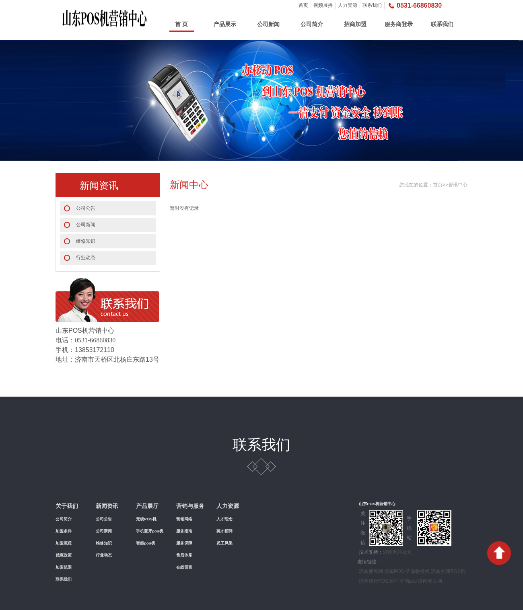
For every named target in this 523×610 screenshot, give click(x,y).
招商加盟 (355, 24)
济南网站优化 (397, 552)
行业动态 (85, 257)
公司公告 (85, 208)
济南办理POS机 (448, 571)
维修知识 (85, 241)
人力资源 (347, 5)
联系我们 (372, 5)
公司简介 (312, 24)
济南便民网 (371, 571)
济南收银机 (418, 571)
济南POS (394, 571)
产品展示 (225, 24)
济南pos (408, 581)
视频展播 (323, 5)
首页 (303, 5)
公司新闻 (268, 24)
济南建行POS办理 (378, 581)
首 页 (181, 24)
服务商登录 (399, 24)
